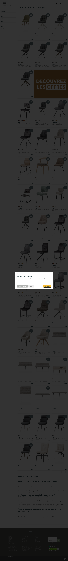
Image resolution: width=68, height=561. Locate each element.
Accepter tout (47, 286)
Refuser (31, 286)
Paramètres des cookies (22, 286)
